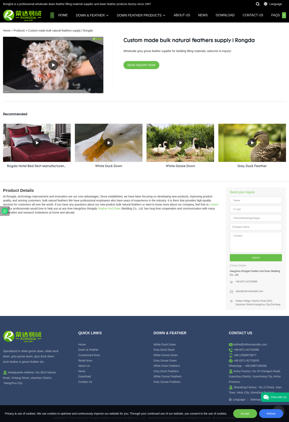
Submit (255, 257)
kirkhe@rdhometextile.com (250, 344)
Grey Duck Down (164, 349)
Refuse (271, 413)
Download (225, 15)
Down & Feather (90, 15)
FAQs (275, 15)
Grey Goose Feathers (167, 381)
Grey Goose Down (165, 360)
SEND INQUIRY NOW (141, 65)
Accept (245, 413)
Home (63, 15)
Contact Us (253, 15)
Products (19, 30)
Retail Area (85, 360)
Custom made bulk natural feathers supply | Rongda (60, 30)
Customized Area (89, 355)
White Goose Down (166, 355)
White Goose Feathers (168, 376)
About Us (182, 15)
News (203, 15)
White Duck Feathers (167, 365)
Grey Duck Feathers (166, 371)
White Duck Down (165, 344)
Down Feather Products (139, 15)
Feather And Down (109, 208)
